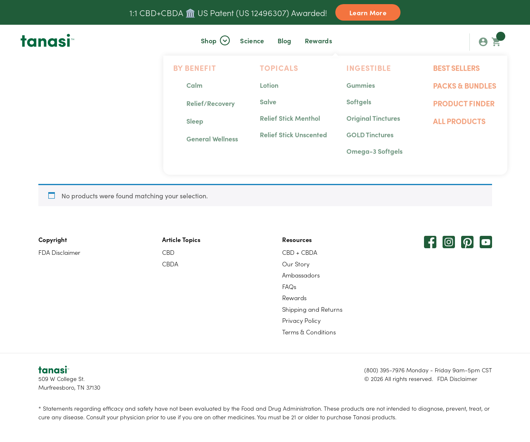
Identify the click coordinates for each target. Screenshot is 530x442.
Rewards (318, 40)
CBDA (170, 263)
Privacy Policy (301, 320)
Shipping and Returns (312, 309)
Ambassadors (301, 274)
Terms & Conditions (309, 331)
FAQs (289, 286)
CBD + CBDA (299, 252)
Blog (285, 40)
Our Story (295, 263)
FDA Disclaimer (59, 252)
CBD (168, 252)
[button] (208, 40)
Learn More (367, 12)
